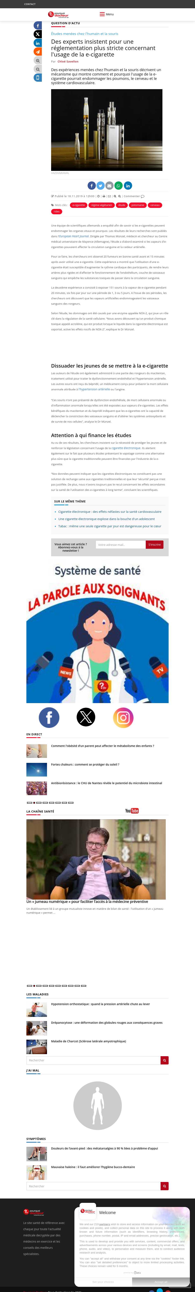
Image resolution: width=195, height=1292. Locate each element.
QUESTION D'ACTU (65, 23)
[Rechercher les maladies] (165, 1054)
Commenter (134, 196)
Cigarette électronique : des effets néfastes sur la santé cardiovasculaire (109, 506)
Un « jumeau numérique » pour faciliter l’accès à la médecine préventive (87, 895)
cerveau (155, 205)
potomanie (138, 205)
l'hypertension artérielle (94, 389)
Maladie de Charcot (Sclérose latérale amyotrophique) (88, 1035)
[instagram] (128, 712)
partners (104, 1224)
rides (57, 211)
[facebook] (54, 712)
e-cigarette (79, 205)
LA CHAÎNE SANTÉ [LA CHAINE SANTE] (39, 806)
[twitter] (91, 711)
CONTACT (29, 4)
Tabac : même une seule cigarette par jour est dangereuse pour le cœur (109, 520)
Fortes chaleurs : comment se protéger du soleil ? (85, 759)
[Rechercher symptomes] (165, 1180)
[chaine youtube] (147, 806)
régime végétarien (101, 205)
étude (122, 205)
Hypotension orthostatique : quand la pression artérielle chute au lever (100, 998)
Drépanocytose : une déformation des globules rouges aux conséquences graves (106, 1017)
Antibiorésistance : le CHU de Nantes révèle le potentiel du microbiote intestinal (106, 777)
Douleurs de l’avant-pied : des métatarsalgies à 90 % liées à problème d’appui (104, 1142)
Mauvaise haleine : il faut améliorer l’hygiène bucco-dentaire (93, 1161)
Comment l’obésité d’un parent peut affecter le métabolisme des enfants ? (102, 740)
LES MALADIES (37, 988)
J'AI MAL (32, 1064)
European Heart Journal (73, 236)
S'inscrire (154, 539)
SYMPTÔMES (35, 1133)
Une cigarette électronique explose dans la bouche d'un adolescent (106, 513)
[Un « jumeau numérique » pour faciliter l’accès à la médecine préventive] (97, 854)
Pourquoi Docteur (35, 1286)
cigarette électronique (125, 448)
